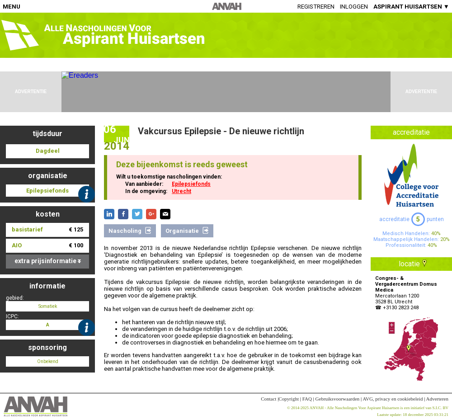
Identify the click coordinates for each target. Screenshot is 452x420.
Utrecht (181, 191)
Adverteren (437, 398)
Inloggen (354, 6)
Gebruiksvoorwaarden (337, 398)
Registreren (315, 6)
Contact (268, 398)
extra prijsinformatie (47, 260)
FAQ (307, 398)
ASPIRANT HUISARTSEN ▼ (411, 6)
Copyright (288, 398)
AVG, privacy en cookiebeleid (393, 398)
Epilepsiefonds (191, 184)
